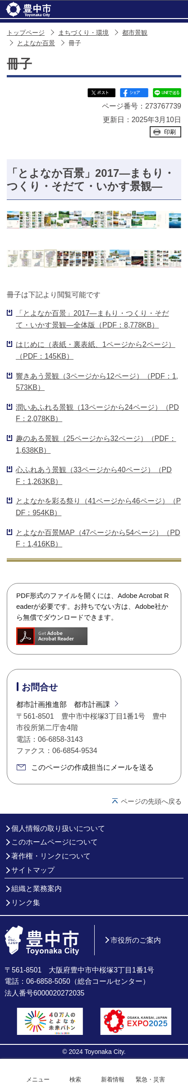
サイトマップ (33, 870)
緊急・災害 (150, 1079)
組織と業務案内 (36, 888)
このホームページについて (54, 842)
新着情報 (112, 1079)
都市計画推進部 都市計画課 (63, 704)
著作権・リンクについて (51, 856)
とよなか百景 (36, 43)
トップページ (26, 32)
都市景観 (134, 32)
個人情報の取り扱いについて (58, 828)
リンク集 (25, 902)
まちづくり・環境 (83, 32)
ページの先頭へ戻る (151, 801)
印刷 (170, 131)
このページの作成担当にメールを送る (92, 767)
